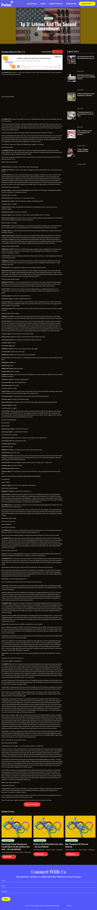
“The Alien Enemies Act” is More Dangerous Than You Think (85, 114)
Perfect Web (65, 905)
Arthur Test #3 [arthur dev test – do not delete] (48, 845)
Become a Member (32, 804)
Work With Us (71, 3)
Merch (43, 3)
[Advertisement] (13, 85)
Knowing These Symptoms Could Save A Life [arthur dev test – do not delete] (16, 847)
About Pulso (32, 3)
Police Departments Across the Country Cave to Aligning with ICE (86, 76)
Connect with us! (55, 3)
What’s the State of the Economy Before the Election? (84, 132)
